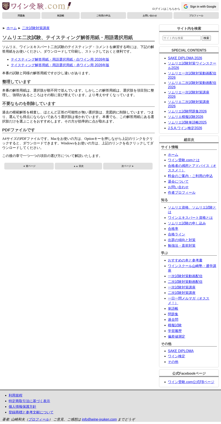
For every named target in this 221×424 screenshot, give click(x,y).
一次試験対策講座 (182, 287)
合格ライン (176, 234)
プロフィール (196, 15)
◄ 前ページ (29, 166)
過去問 (173, 319)
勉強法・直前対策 (182, 245)
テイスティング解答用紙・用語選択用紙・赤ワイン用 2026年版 (60, 65)
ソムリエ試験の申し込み (187, 223)
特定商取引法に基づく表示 (29, 401)
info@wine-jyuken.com (99, 419)
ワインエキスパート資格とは (190, 217)
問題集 (21, 15)
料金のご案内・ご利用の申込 (190, 176)
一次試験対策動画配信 (185, 276)
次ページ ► (128, 166)
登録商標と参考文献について (31, 412)
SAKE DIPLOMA (181, 351)
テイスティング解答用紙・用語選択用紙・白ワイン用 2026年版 (60, 59)
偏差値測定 (176, 336)
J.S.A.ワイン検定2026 (185, 128)
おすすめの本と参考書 (185, 260)
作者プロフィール (182, 192)
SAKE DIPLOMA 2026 (185, 58)
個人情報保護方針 (22, 406)
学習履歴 (175, 331)
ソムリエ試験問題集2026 (187, 111)
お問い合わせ (150, 15)
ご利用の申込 (103, 15)
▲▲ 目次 (78, 166)
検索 (206, 38)
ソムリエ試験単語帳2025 (187, 122)
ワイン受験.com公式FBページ (191, 382)
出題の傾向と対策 (182, 240)
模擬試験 (175, 325)
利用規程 (15, 395)
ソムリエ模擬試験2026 (185, 117)
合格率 (173, 229)
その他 (173, 362)
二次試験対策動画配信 (185, 282)
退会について (178, 181)
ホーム (11, 28)
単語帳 (60, 15)
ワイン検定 (176, 356)
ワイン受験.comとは (184, 160)
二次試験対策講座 (36, 28)
